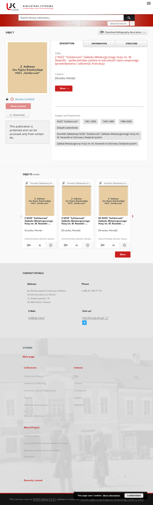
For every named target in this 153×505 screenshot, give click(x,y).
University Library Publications (40, 390)
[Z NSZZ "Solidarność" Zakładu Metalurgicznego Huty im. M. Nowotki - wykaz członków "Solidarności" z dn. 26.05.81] (77, 199)
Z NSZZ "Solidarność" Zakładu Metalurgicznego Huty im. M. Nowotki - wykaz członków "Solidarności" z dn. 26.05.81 (75, 220)
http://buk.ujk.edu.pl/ (95, 317)
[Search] (129, 18)
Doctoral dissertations (36, 405)
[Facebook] (84, 323)
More (123, 254)
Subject (78, 397)
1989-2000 (126, 121)
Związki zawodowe (67, 127)
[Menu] (148, 3)
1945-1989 (108, 121)
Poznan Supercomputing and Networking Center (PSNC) (112, 499)
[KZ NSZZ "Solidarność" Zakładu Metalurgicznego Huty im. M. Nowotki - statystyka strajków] (113, 199)
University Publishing (35, 383)
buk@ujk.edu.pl (36, 317)
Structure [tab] (131, 43)
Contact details (32, 436)
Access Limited (20, 99)
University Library (33, 376)
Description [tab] (67, 43)
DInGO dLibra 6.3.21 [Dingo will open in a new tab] (44, 499)
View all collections (34, 416)
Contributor (80, 390)
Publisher (79, 405)
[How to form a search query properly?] (132, 23)
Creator (78, 383)
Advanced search (118, 23)
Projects (28, 397)
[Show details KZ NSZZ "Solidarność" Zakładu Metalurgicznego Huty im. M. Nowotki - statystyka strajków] (124, 245)
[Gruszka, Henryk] (65, 78)
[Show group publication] (40, 183)
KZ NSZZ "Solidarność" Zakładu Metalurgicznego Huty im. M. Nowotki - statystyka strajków (112, 220)
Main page (29, 356)
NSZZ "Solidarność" (67, 121)
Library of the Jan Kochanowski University (46, 443)
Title (76, 376)
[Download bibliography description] (28, 245)
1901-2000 (90, 121)
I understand (134, 495)
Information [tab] (99, 43)
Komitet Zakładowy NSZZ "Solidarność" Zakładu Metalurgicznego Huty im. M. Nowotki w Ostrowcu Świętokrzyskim (98, 135)
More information (111, 495)
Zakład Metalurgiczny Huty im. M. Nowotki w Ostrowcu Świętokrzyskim (97, 143)
